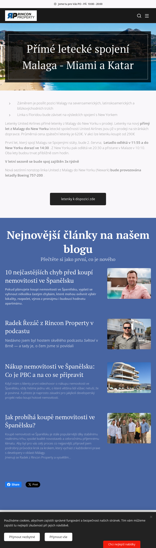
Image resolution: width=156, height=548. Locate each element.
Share (13, 484)
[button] (139, 16)
